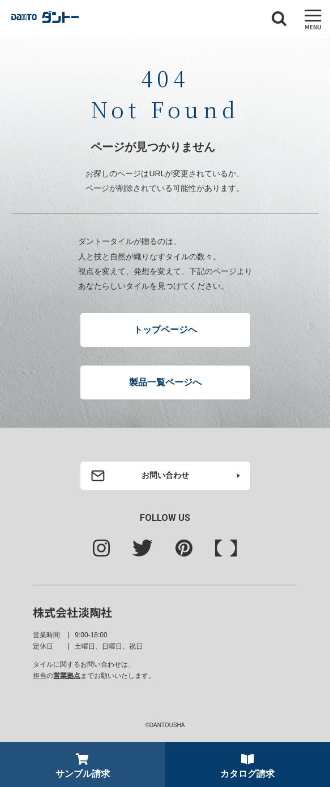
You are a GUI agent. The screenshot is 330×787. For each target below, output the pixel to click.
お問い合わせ (165, 475)
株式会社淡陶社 (72, 612)
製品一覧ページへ (165, 382)
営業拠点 (66, 676)
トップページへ (165, 329)
